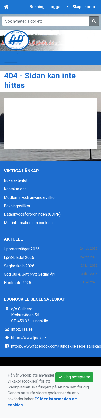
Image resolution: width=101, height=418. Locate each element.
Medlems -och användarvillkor (30, 197)
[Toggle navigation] (11, 58)
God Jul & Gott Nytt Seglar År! (29, 274)
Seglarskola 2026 (19, 266)
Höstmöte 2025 (17, 282)
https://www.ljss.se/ (28, 337)
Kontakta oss (15, 189)
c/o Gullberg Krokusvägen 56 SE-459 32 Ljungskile (29, 315)
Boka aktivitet (15, 180)
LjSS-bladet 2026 (19, 257)
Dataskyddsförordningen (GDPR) (32, 214)
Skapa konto (84, 6)
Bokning (37, 6)
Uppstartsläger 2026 (22, 249)
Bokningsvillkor (17, 206)
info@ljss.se (22, 329)
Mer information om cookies (28, 222)
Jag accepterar (74, 377)
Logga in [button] (57, 6)
